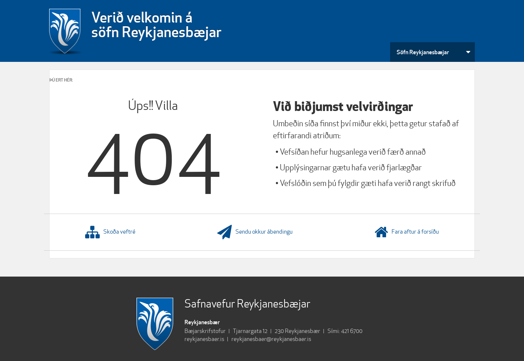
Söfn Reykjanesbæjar (423, 52)
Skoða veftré (110, 232)
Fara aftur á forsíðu (406, 232)
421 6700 (351, 331)
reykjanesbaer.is (204, 339)
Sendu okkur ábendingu (255, 232)
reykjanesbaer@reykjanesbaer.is (271, 339)
